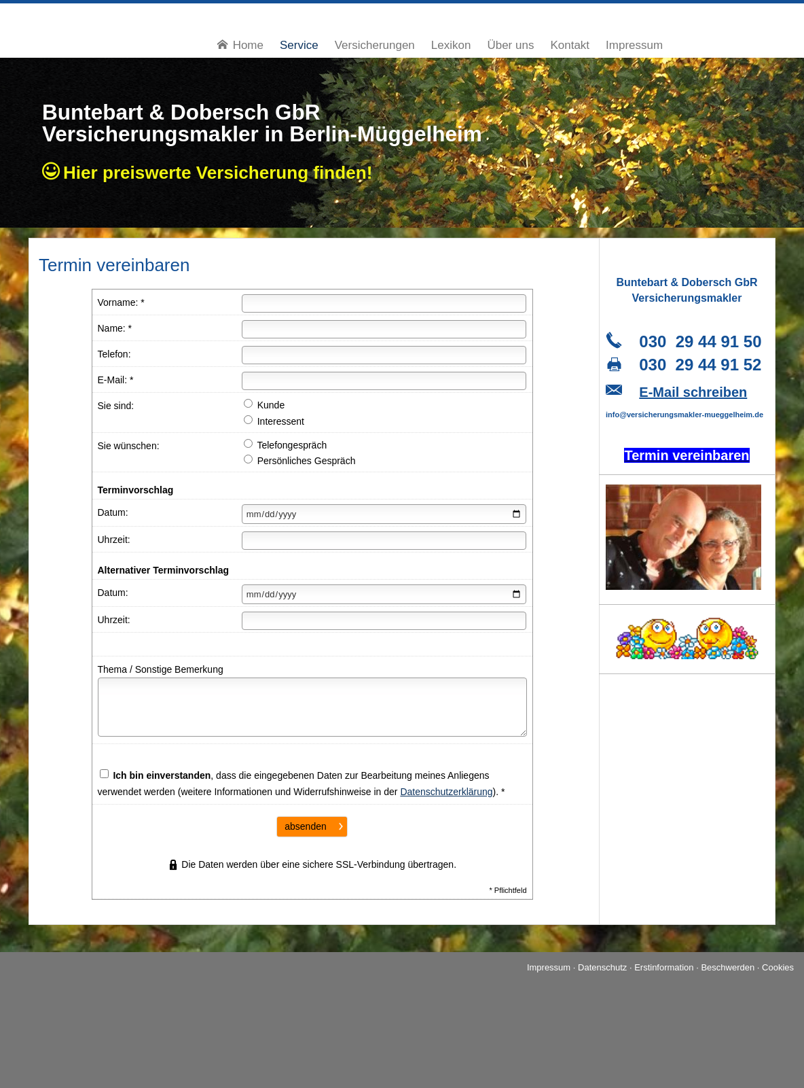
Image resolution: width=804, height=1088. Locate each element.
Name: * (115, 328)
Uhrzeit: (114, 539)
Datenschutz (602, 967)
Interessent (274, 421)
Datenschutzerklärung (446, 791)
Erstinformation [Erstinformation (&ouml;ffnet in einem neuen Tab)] (663, 967)
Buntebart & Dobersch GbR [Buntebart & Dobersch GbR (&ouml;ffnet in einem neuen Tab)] (181, 112)
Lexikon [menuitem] (451, 45)
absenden (306, 826)
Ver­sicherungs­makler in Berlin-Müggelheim (262, 134)
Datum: (113, 512)
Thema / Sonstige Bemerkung (160, 669)
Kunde (264, 404)
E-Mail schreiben (693, 392)
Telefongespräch (285, 445)
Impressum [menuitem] (634, 45)
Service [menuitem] (299, 45)
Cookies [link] (778, 967)
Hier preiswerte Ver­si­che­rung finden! (222, 172)
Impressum (548, 967)
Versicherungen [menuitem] (375, 45)
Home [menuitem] (240, 45)
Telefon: (114, 354)
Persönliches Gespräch (300, 460)
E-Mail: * (116, 379)
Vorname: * (121, 302)
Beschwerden (727, 967)
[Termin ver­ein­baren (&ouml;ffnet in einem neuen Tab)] (686, 457)
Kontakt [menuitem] (569, 45)
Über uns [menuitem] (510, 45)
